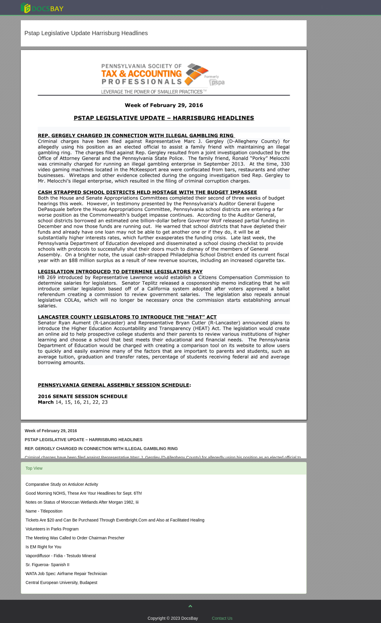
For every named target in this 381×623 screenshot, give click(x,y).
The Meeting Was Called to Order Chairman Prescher (75, 537)
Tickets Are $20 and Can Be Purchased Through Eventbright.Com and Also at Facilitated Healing (115, 520)
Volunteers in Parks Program (52, 529)
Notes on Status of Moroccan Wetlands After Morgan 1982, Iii (82, 502)
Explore (86, 7)
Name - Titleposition (44, 511)
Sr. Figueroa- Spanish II (47, 564)
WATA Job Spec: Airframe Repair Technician (66, 573)
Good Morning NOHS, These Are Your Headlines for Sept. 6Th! (84, 493)
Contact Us (222, 618)
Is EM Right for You (43, 546)
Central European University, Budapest (61, 582)
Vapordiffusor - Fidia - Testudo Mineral (61, 555)
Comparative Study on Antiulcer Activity (62, 484)
